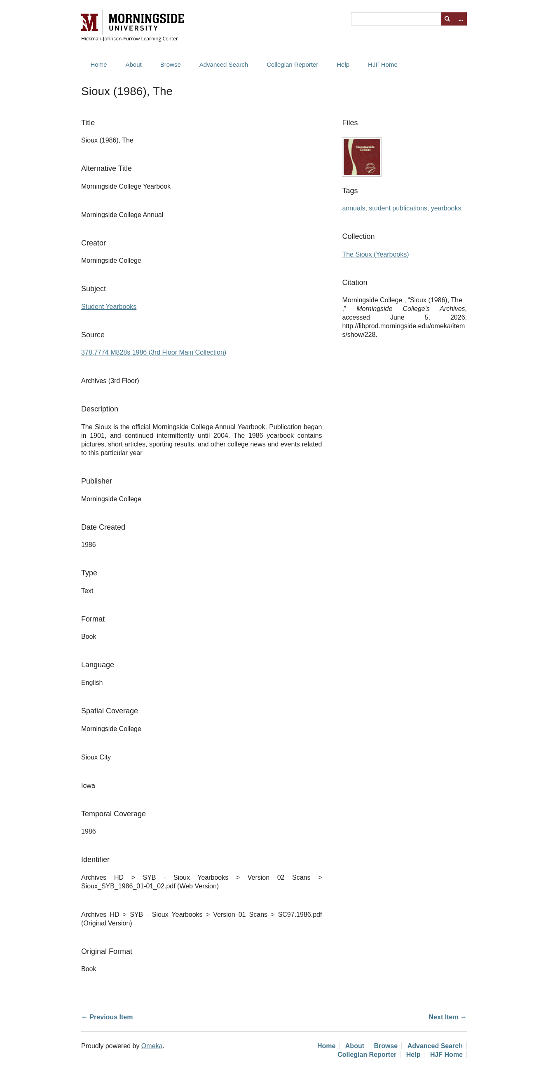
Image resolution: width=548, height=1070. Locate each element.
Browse (170, 64)
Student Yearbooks (108, 306)
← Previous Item (107, 1017)
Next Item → (448, 1017)
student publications (398, 208)
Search (447, 19)
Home (99, 64)
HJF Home (383, 64)
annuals (353, 208)
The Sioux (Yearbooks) (375, 254)
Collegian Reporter (292, 64)
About (134, 64)
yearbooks (446, 208)
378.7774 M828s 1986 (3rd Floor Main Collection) (153, 352)
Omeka (152, 1045)
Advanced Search (223, 64)
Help (343, 64)
